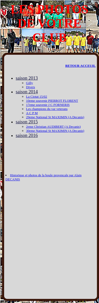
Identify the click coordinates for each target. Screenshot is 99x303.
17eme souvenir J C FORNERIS (48, 105)
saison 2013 (27, 78)
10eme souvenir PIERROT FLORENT (52, 101)
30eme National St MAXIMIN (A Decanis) (55, 131)
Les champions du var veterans (47, 109)
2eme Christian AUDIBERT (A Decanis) (53, 126)
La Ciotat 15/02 (36, 96)
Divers (30, 87)
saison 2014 (27, 91)
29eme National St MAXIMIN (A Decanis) (55, 117)
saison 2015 (27, 121)
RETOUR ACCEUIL (80, 66)
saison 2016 (27, 135)
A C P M (32, 113)
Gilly (29, 83)
